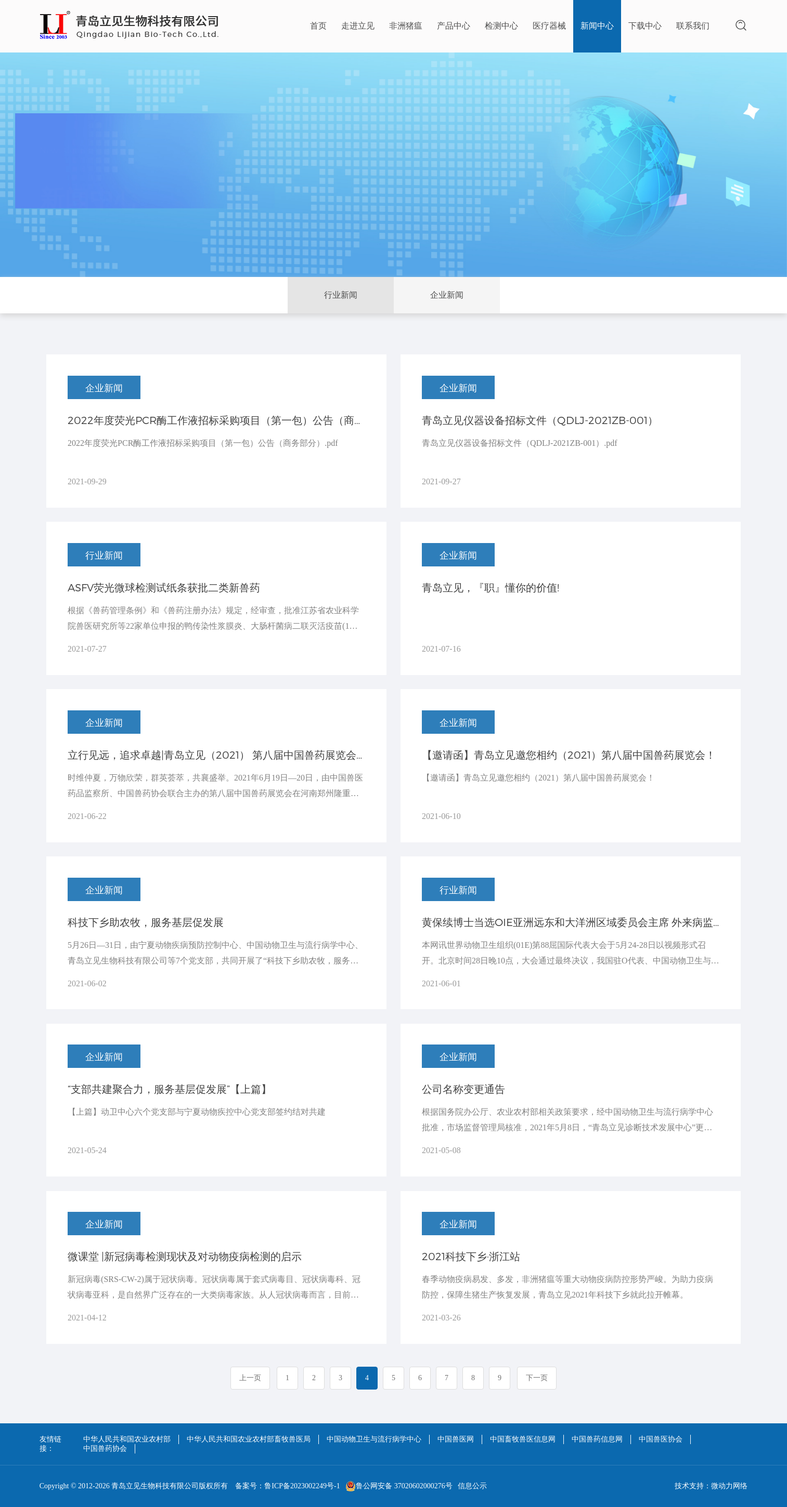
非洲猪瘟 (405, 25)
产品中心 (453, 25)
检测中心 (501, 25)
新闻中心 (597, 25)
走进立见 (358, 25)
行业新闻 (340, 294)
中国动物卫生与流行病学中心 (374, 1439)
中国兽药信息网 (597, 1439)
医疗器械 (549, 25)
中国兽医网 (455, 1439)
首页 (318, 25)
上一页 (250, 1378)
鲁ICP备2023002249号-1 (302, 1486)
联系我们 (692, 25)
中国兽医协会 (660, 1439)
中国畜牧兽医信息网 (523, 1439)
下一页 (537, 1378)
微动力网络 (729, 1486)
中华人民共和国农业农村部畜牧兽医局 (249, 1439)
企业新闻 (446, 294)
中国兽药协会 (105, 1448)
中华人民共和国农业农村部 (127, 1439)
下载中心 (645, 25)
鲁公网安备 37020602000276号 (399, 1486)
